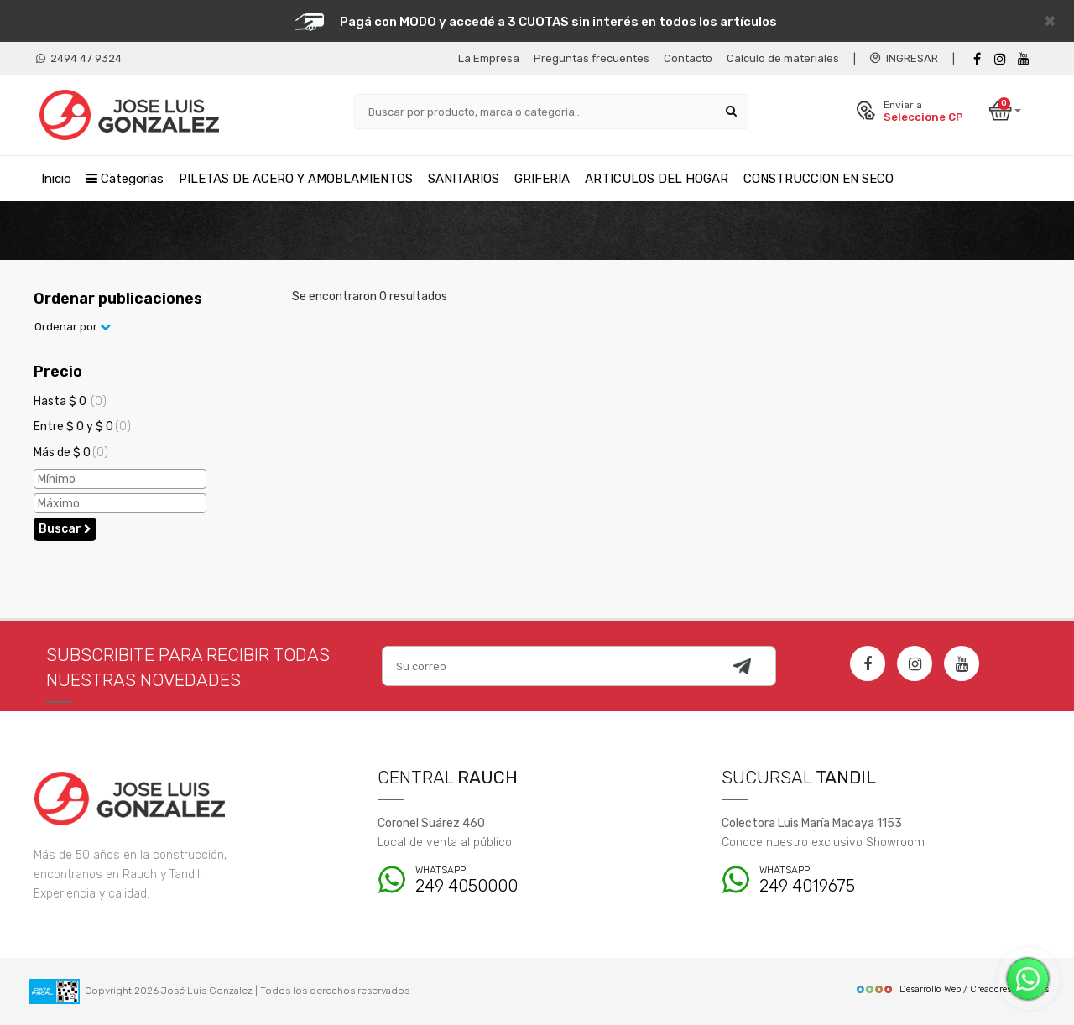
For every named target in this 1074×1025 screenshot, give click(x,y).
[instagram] (1000, 59)
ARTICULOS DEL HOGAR (656, 178)
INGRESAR (904, 58)
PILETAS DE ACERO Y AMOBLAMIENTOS (296, 178)
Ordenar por (72, 326)
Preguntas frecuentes (591, 58)
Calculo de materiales (783, 58)
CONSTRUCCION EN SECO (818, 178)
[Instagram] (914, 663)
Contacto (688, 58)
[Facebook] (976, 59)
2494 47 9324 (79, 58)
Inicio (56, 178)
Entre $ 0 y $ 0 (82, 426)
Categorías (125, 178)
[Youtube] (1023, 59)
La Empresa (488, 58)
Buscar (65, 529)
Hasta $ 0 (70, 401)
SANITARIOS (463, 178)
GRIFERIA (542, 178)
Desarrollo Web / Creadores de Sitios (952, 989)
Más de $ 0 (71, 452)
